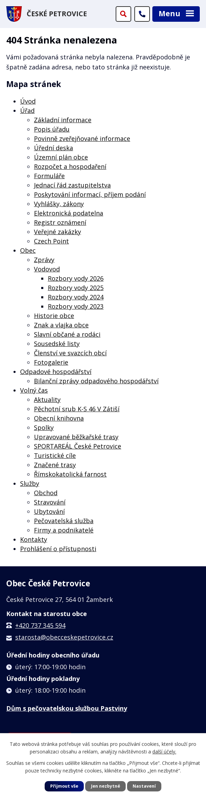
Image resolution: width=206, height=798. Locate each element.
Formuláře (49, 176)
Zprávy (44, 260)
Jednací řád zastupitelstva (72, 185)
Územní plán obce (61, 157)
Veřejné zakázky (57, 232)
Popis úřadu (52, 129)
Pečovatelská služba (63, 521)
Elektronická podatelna (68, 213)
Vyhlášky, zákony (59, 204)
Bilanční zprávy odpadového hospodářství (96, 381)
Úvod (28, 101)
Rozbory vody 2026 (76, 278)
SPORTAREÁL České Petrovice (77, 446)
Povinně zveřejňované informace (82, 138)
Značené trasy (55, 465)
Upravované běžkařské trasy (76, 437)
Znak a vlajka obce (61, 325)
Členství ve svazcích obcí (70, 353)
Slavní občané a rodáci (67, 334)
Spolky (44, 427)
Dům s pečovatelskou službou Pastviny (66, 708)
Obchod (45, 493)
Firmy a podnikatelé (63, 530)
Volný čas (34, 390)
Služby (29, 483)
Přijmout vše (64, 786)
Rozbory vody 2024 (76, 297)
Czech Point (51, 241)
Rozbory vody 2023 (76, 306)
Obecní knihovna (59, 418)
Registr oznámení (60, 222)
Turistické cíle (55, 455)
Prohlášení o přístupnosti (58, 549)
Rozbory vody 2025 (76, 287)
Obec (28, 250)
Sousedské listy (57, 343)
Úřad (27, 110)
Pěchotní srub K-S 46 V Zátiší (76, 409)
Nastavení (144, 786)
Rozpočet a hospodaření (70, 166)
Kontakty (33, 539)
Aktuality (47, 399)
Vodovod (47, 269)
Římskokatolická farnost (70, 474)
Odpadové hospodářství (55, 371)
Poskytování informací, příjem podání (90, 194)
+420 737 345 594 (40, 625)
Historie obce (54, 315)
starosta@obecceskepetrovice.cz (64, 637)
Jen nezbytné (105, 786)
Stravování (49, 502)
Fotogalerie (51, 362)
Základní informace (62, 120)
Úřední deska (53, 148)
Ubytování (49, 511)
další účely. (164, 751)
